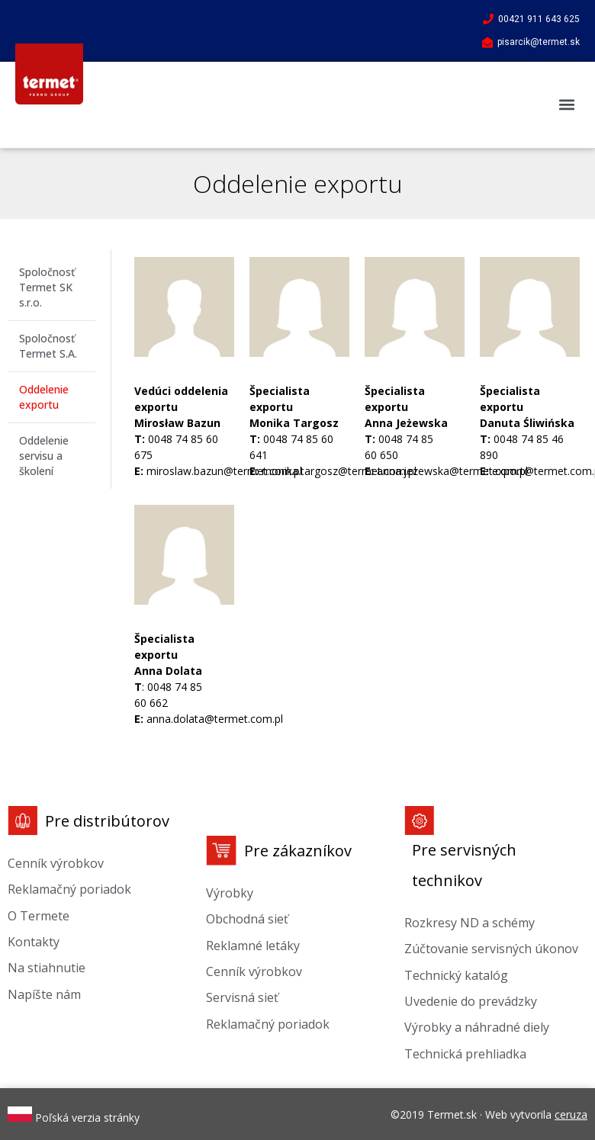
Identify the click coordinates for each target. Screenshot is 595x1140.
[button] (567, 104)
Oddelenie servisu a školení (44, 455)
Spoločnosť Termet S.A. (48, 346)
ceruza (571, 1114)
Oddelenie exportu (44, 397)
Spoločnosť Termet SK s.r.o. (47, 287)
